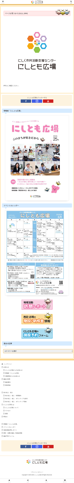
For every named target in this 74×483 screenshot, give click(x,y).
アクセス (7, 410)
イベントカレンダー (10, 427)
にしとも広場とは (9, 404)
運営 (6, 413)
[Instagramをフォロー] (37, 101)
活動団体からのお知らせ (12, 376)
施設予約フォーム (9, 436)
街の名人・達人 (8, 392)
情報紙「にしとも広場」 (12, 373)
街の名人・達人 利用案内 (13, 395)
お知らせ (6, 367)
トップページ (8, 364)
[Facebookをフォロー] (26, 101)
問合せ (6, 416)
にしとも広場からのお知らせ (13, 370)
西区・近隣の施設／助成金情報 (13, 433)
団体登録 (7, 385)
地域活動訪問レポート (10, 430)
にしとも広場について (11, 407)
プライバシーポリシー (37, 472)
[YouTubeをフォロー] (48, 101)
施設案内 (7, 382)
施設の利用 (7, 379)
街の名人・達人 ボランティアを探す (16, 398)
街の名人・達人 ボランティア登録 (15, 401)
